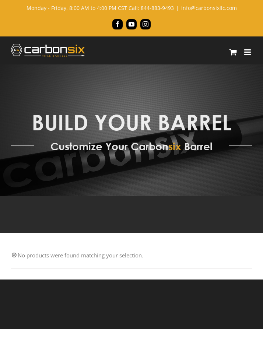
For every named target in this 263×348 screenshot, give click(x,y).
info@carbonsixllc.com (209, 7)
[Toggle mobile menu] (248, 52)
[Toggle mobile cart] (233, 52)
